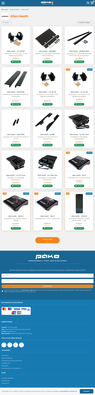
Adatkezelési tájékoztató (29, 290)
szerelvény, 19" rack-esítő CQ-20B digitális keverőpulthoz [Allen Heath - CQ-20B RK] (16, 54)
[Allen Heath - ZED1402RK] (16, 79)
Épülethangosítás (6, 358)
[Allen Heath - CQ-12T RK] (79, 79)
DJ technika (5, 355)
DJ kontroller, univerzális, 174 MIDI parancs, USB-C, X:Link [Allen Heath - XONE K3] (79, 219)
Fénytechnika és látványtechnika (11, 360)
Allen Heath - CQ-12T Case (15, 175)
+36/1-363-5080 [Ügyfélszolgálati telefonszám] (12, 327)
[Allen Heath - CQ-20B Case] (47, 162)
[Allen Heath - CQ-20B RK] (16, 38)
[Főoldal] (47, 3)
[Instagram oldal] (15, 345)
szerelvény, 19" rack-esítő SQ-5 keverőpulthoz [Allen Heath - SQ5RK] (47, 138)
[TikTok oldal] (21, 345)
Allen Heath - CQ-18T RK (47, 92)
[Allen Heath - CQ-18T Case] (79, 122)
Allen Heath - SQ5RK (47, 134)
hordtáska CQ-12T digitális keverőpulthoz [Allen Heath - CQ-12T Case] (15, 179)
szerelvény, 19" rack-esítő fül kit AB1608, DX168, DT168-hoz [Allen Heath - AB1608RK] (47, 54)
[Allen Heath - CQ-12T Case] (16, 162)
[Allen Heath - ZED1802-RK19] (79, 38)
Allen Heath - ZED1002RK (15, 134)
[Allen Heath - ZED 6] (79, 162)
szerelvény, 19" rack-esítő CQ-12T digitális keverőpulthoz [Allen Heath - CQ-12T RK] (79, 95)
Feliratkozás (47, 286)
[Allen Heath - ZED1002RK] (16, 122)
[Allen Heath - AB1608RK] (47, 38)
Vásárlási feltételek (7, 378)
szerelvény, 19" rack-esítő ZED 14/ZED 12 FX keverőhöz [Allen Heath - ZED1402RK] (15, 95)
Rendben (86, 391)
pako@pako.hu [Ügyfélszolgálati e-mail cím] (11, 331)
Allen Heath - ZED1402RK (15, 92)
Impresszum (5, 383)
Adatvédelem (5, 380)
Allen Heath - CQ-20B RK (16, 51)
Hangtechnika (5, 363)
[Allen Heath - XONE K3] (79, 203)
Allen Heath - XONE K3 (79, 216)
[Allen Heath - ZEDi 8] (47, 203)
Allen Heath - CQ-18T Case (79, 134)
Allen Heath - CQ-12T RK (79, 92)
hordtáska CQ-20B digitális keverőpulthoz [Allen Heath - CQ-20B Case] (47, 179)
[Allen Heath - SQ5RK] (47, 122)
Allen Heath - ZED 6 (79, 175)
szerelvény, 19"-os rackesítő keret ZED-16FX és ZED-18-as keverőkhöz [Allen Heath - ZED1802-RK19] (79, 54)
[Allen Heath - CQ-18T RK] (47, 79)
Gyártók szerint (15, 9)
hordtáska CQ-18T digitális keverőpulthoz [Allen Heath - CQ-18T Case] (79, 138)
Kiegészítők (4, 366)
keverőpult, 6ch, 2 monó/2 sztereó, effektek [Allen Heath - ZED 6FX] (16, 219)
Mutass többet (47, 240)
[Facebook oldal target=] (3, 345)
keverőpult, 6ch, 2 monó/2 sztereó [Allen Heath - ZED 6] (79, 178)
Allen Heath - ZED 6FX (15, 216)
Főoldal (4, 9)
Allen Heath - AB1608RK (47, 51)
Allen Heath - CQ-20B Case (47, 175)
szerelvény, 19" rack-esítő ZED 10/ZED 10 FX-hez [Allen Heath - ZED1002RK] (16, 138)
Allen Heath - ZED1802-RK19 (79, 51)
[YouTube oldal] (9, 345)
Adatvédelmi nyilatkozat (68, 391)
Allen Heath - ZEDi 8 (47, 216)
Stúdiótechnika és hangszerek (10, 368)
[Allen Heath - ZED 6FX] (16, 203)
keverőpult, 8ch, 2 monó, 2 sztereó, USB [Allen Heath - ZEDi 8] (47, 218)
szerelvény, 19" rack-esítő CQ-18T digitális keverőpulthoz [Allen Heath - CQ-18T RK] (47, 95)
